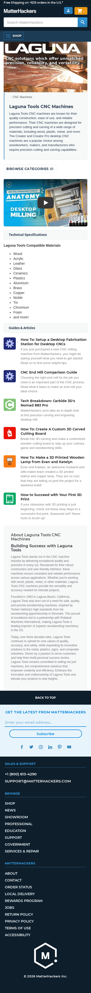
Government (17, 844)
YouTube (69, 747)
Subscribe (45, 734)
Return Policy (19, 914)
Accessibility (17, 935)
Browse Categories (30, 169)
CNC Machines (22, 97)
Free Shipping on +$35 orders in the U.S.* (33, 2)
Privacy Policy (19, 921)
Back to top (45, 697)
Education (15, 831)
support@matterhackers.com (38, 781)
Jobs (9, 907)
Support (13, 837)
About (11, 873)
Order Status (18, 887)
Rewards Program (23, 901)
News (10, 810)
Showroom (16, 817)
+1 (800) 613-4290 (21, 774)
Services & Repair (22, 851)
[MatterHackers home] (20, 11)
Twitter (31, 747)
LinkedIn (50, 747)
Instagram (41, 747)
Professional (18, 824)
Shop (10, 803)
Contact (13, 880)
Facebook (22, 747)
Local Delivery (20, 894)
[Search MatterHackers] (82, 22)
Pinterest (60, 747)
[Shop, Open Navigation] (14, 36)
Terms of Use (18, 928)
